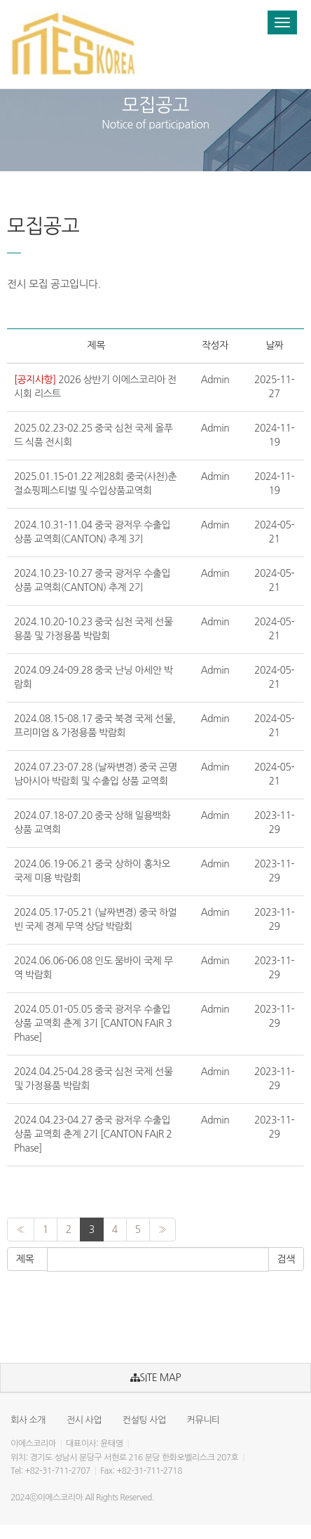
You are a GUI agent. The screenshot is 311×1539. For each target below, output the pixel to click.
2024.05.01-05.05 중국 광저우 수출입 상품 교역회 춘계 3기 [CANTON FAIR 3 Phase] (93, 1023)
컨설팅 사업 (144, 1420)
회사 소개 (28, 1420)
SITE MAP (155, 1378)
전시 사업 (84, 1420)
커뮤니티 (203, 1420)
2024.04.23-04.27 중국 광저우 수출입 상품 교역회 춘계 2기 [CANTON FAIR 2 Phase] (93, 1134)
